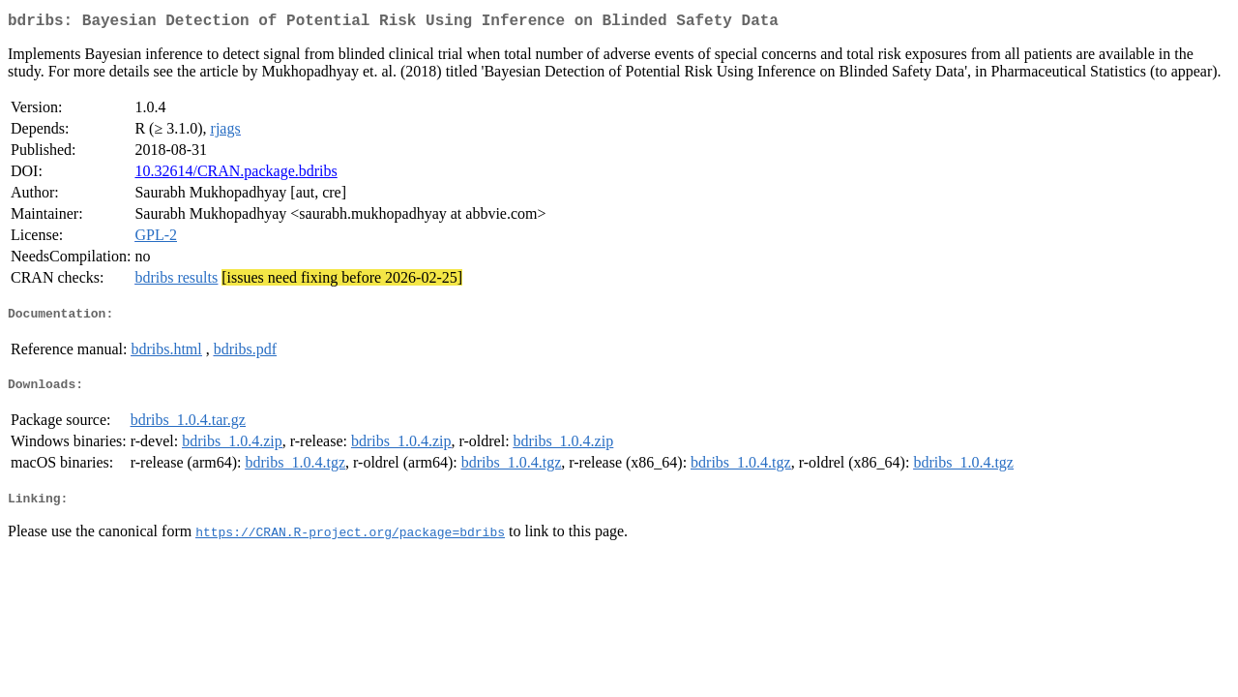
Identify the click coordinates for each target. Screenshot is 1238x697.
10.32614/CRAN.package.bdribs (235, 175)
